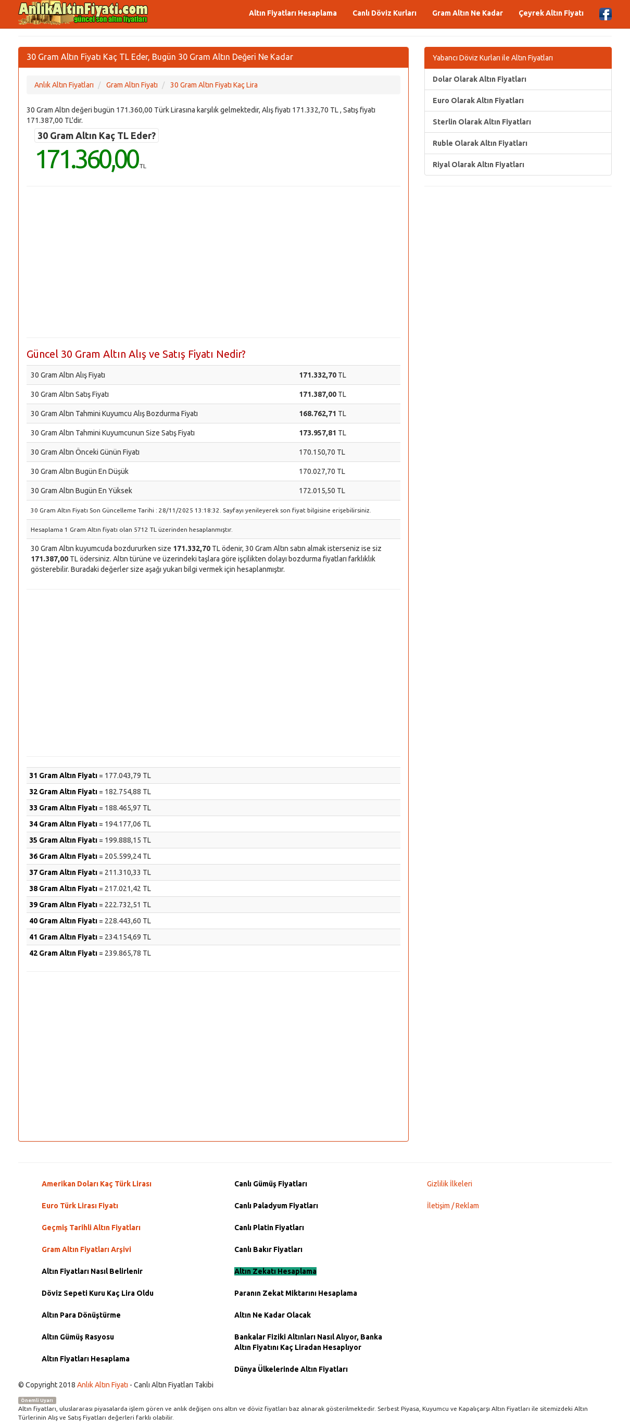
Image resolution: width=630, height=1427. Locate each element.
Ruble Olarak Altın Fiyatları (480, 143)
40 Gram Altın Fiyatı (63, 921)
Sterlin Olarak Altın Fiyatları (482, 122)
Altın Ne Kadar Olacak (272, 1315)
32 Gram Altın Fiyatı (63, 791)
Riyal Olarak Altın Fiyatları (478, 164)
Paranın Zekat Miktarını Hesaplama (295, 1293)
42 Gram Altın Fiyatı (63, 953)
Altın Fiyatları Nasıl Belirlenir (92, 1271)
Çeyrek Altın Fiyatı (551, 13)
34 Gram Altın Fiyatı (63, 824)
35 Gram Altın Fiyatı (63, 840)
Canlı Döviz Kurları (384, 13)
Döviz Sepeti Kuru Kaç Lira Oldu (98, 1293)
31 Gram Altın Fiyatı (63, 775)
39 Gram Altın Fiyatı (63, 904)
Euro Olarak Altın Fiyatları (478, 100)
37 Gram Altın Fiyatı (63, 872)
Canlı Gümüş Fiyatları (270, 1184)
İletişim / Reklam (453, 1205)
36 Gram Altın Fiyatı (63, 856)
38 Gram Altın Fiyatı (63, 888)
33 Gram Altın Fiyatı (63, 808)
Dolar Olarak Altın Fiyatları (479, 79)
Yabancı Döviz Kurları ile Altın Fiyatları (493, 58)
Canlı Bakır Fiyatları (268, 1249)
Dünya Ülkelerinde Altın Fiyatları (291, 1369)
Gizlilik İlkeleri (449, 1184)
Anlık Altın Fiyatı (102, 1385)
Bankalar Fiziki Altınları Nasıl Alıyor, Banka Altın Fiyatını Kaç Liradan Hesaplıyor (308, 1342)
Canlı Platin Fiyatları (269, 1227)
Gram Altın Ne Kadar (467, 13)
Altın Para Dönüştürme (81, 1315)
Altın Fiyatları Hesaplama (293, 13)
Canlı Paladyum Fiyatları (276, 1205)
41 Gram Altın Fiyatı (63, 937)
